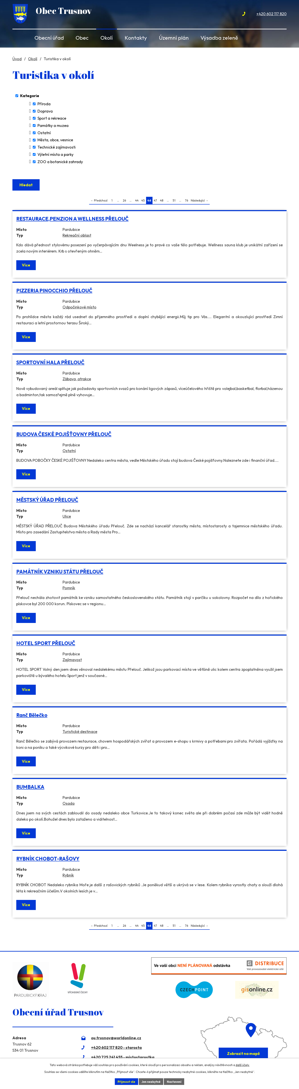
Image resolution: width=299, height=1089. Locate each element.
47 (155, 202)
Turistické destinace (80, 732)
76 (186, 202)
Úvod (19, 37)
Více (26, 266)
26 (124, 202)
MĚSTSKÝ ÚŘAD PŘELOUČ (47, 501)
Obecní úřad (49, 37)
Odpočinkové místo (79, 308)
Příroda (44, 103)
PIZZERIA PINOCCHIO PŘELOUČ (54, 292)
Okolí (106, 37)
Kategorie (29, 95)
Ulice (67, 517)
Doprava (45, 111)
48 (161, 202)
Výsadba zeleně (219, 37)
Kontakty (136, 37)
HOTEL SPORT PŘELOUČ (45, 644)
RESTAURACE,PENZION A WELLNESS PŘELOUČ (72, 220)
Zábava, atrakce (77, 380)
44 (137, 202)
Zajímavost (72, 661)
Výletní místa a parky (55, 154)
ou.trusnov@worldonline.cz (116, 1039)
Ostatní (44, 132)
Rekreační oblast (77, 236)
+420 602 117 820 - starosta (116, 1048)
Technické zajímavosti (56, 147)
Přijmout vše (125, 1081)
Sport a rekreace (51, 118)
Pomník (69, 589)
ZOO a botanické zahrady (60, 161)
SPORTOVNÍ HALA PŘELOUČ (50, 364)
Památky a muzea (53, 125)
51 (174, 202)
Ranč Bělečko (31, 716)
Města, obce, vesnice (55, 140)
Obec (82, 37)
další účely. (243, 1064)
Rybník (68, 876)
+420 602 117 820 (271, 13)
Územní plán (174, 37)
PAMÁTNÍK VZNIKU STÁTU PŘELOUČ (59, 573)
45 (143, 202)
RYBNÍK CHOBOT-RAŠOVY (47, 860)
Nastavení (175, 1081)
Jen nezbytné (151, 1081)
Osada (69, 804)
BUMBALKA (30, 788)
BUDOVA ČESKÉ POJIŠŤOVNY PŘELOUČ (63, 435)
